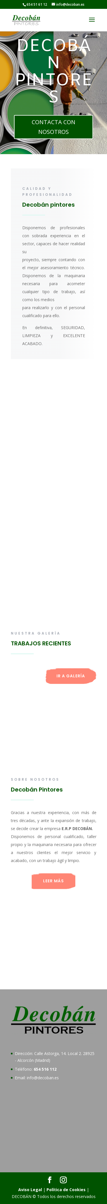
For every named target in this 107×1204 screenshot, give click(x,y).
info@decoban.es (43, 1077)
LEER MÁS (53, 881)
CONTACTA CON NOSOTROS (53, 127)
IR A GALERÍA (70, 676)
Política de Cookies (66, 1189)
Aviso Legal (30, 1189)
